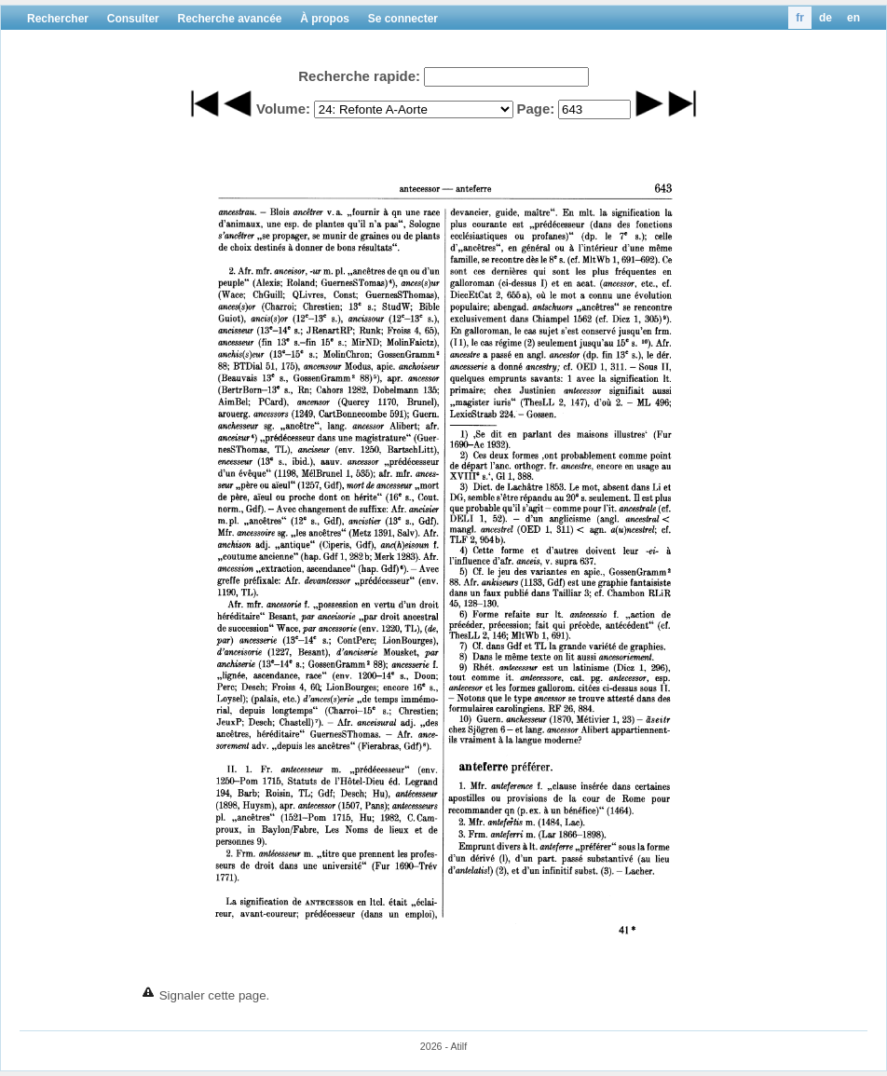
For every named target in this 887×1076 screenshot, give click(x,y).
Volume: (283, 108)
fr (800, 17)
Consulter (133, 18)
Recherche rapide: (359, 76)
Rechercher (58, 18)
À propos (324, 18)
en (853, 17)
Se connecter (403, 18)
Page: (535, 108)
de (825, 17)
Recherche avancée (229, 18)
